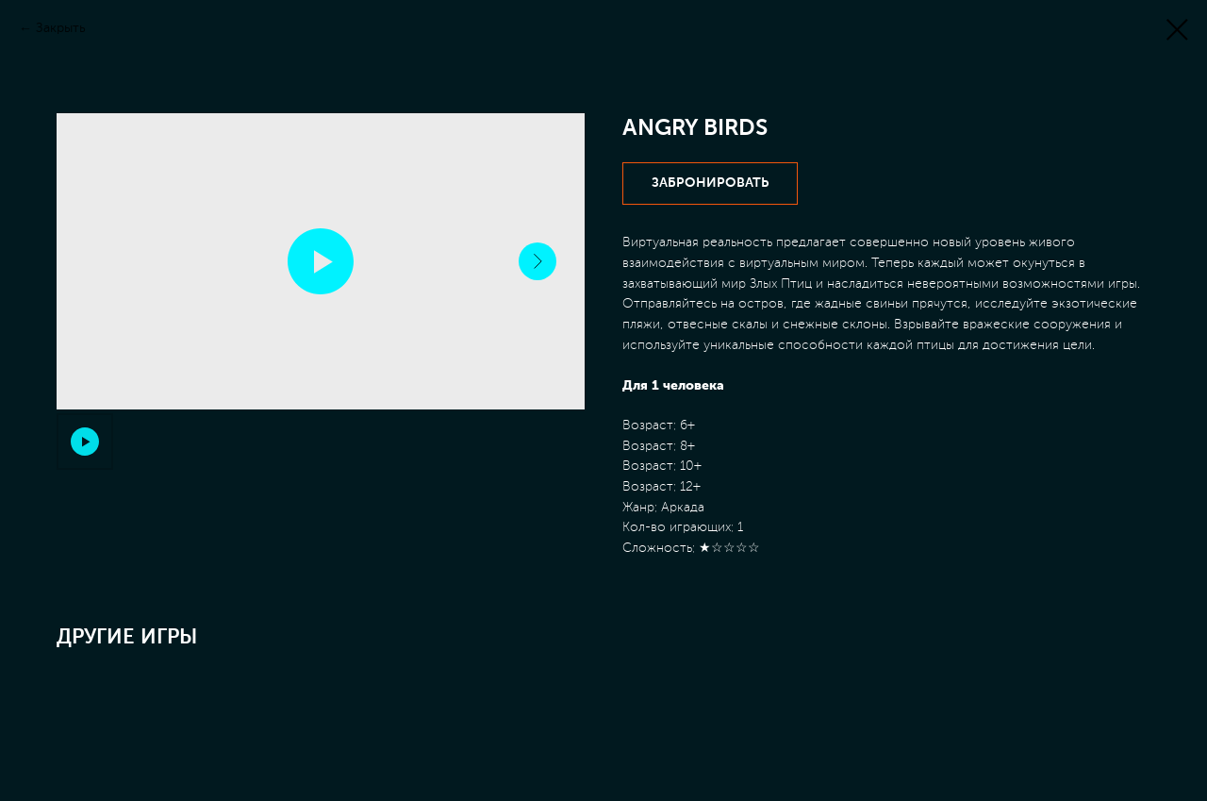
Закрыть (61, 28)
